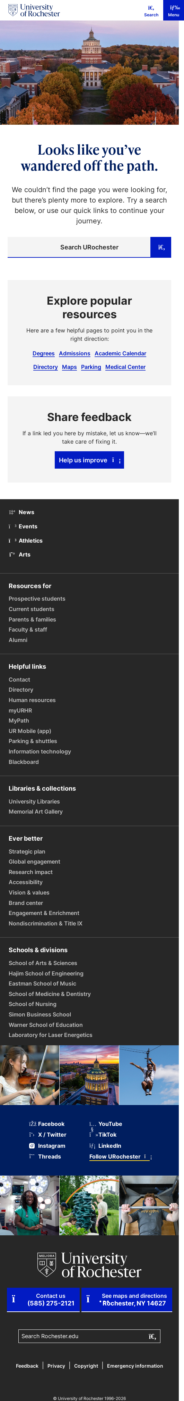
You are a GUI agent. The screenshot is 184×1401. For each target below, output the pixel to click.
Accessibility (26, 882)
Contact (19, 679)
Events (23, 526)
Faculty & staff (28, 629)
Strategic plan (27, 851)
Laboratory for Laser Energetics (51, 1035)
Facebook (46, 1124)
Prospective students (37, 598)
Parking (91, 367)
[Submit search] (160, 247)
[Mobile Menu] (173, 10)
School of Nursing (32, 1004)
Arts (19, 554)
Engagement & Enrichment (44, 913)
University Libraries (34, 801)
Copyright (86, 1365)
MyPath (19, 720)
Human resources (32, 700)
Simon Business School (40, 1014)
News (21, 512)
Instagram (47, 1146)
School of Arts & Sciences (43, 963)
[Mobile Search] (151, 10)
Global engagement (34, 861)
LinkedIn (105, 1146)
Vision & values (29, 892)
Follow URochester (119, 1156)
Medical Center (125, 367)
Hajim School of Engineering (46, 973)
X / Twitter (48, 1134)
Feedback (27, 1365)
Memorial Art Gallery (36, 811)
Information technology (40, 751)
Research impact (31, 872)
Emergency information (135, 1365)
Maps (69, 367)
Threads (45, 1156)
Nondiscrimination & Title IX (45, 923)
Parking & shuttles (33, 741)
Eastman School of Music (42, 983)
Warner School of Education (46, 1025)
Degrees (44, 353)
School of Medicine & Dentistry (50, 994)
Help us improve (89, 459)
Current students (31, 609)
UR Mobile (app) (30, 731)
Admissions (74, 353)
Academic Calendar (120, 353)
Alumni (18, 640)
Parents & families (32, 619)
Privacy (56, 1365)
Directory (45, 367)
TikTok (102, 1134)
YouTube (105, 1124)
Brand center (26, 903)
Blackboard (24, 762)
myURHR (20, 710)
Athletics (26, 540)
